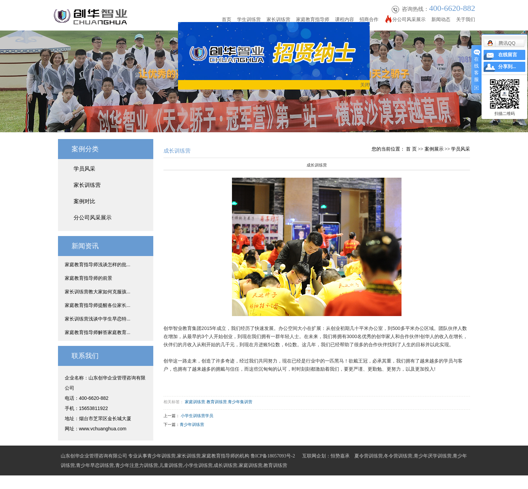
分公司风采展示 (409, 19)
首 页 (411, 149)
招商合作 (368, 19)
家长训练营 (278, 19)
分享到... (507, 66)
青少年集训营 (240, 401)
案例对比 (84, 201)
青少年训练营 (192, 424)
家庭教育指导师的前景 (88, 278)
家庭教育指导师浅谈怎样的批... (98, 264)
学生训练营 (249, 19)
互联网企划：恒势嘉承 (326, 455)
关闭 (366, 85)
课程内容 (344, 19)
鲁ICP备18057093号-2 (273, 455)
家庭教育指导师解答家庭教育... (98, 332)
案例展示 (434, 149)
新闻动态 (440, 19)
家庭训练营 (195, 401)
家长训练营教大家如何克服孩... (98, 291)
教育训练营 (217, 401)
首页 (226, 19)
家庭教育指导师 (312, 19)
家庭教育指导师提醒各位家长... (98, 305)
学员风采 (84, 169)
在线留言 (507, 54)
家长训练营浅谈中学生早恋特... (98, 318)
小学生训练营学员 (197, 415)
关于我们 (465, 19)
